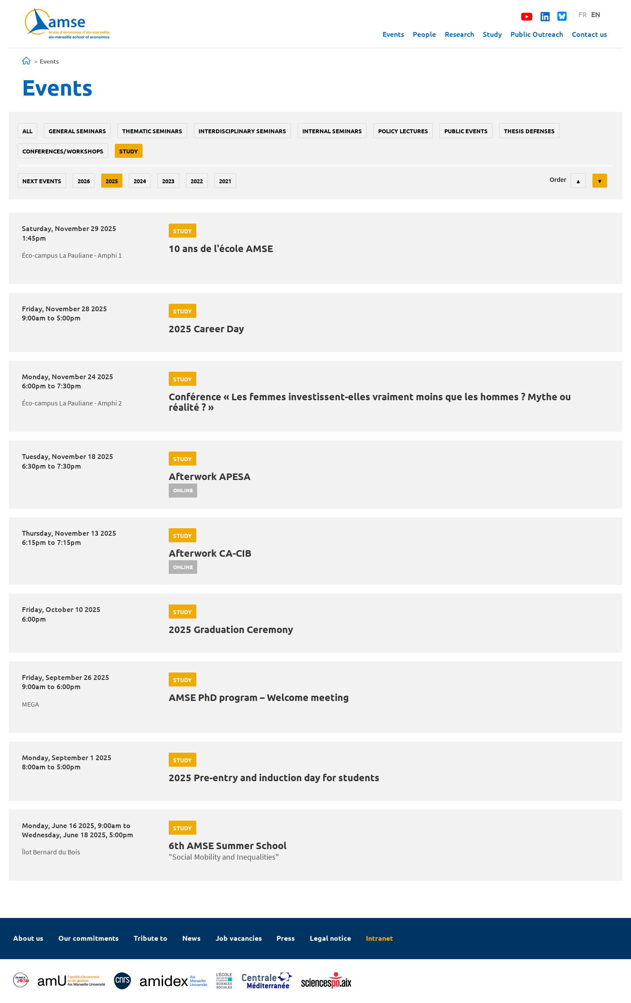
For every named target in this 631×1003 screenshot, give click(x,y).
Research (459, 34)
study (128, 151)
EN (595, 14)
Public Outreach (536, 34)
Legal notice (330, 938)
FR (582, 14)
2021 (225, 181)
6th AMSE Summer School (228, 845)
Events (393, 34)
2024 (140, 181)
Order (557, 179)
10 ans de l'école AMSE (221, 248)
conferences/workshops (62, 151)
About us (28, 938)
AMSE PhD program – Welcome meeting (259, 697)
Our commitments (88, 938)
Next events (41, 181)
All (27, 131)
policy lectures (403, 131)
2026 (84, 181)
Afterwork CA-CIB (210, 553)
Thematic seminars (152, 131)
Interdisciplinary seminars (242, 131)
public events (466, 131)
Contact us (589, 34)
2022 (197, 181)
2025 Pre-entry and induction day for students (274, 777)
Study (492, 34)
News (191, 938)
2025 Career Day (206, 328)
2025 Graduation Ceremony (231, 629)
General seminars (77, 131)
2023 (168, 181)
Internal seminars (332, 131)
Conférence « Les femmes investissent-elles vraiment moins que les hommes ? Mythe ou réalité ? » (370, 402)
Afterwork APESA (210, 476)
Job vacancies (239, 938)
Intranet (379, 938)
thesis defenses (529, 131)
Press (286, 938)
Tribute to (150, 938)
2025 (112, 181)
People (424, 34)
